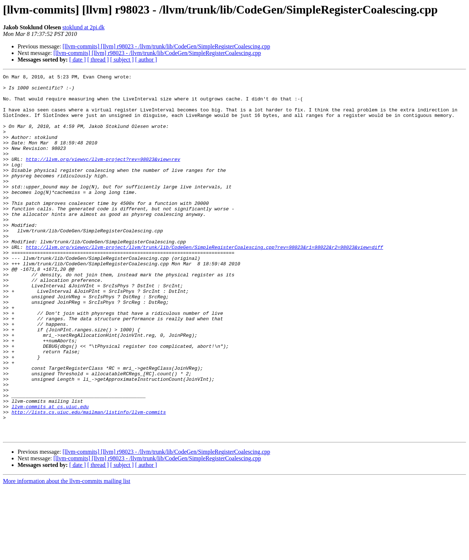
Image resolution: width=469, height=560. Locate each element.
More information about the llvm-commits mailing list (66, 553)
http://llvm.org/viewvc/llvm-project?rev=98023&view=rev (103, 176)
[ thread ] (98, 59)
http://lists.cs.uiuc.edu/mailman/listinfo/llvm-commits (88, 480)
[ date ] (77, 59)
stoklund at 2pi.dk (83, 27)
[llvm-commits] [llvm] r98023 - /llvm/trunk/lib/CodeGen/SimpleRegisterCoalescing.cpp (166, 46)
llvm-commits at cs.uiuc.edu (50, 473)
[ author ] (146, 59)
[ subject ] (122, 59)
